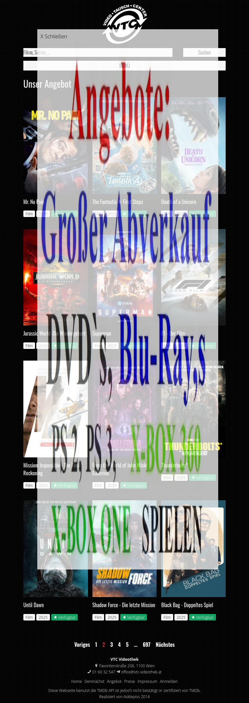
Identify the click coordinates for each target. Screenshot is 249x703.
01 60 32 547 (103, 672)
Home (76, 681)
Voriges (82, 644)
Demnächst (95, 681)
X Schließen (54, 36)
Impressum (147, 681)
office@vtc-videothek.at (141, 672)
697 (146, 644)
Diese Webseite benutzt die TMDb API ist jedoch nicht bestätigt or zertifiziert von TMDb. (124, 690)
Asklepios (132, 696)
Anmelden (169, 681)
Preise (129, 681)
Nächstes (165, 644)
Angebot (114, 681)
